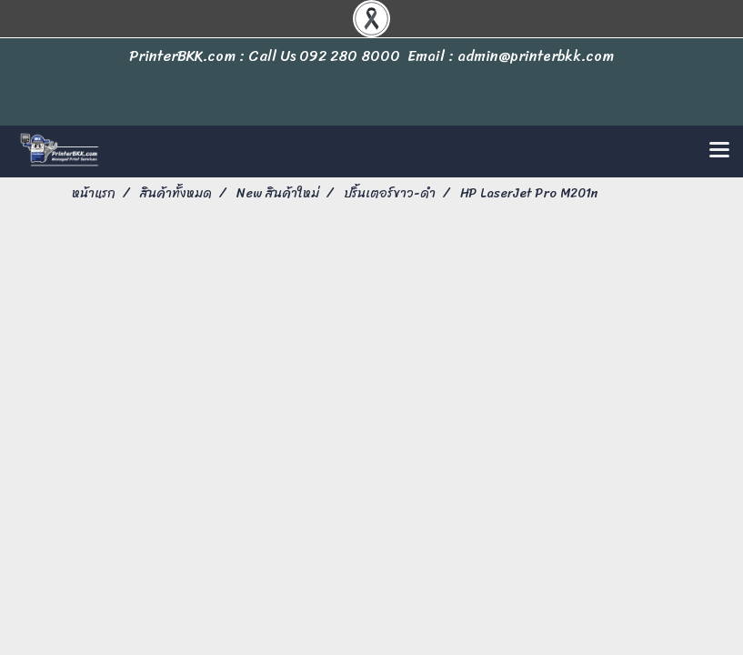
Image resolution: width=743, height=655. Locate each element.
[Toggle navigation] (719, 151)
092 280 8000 (349, 56)
